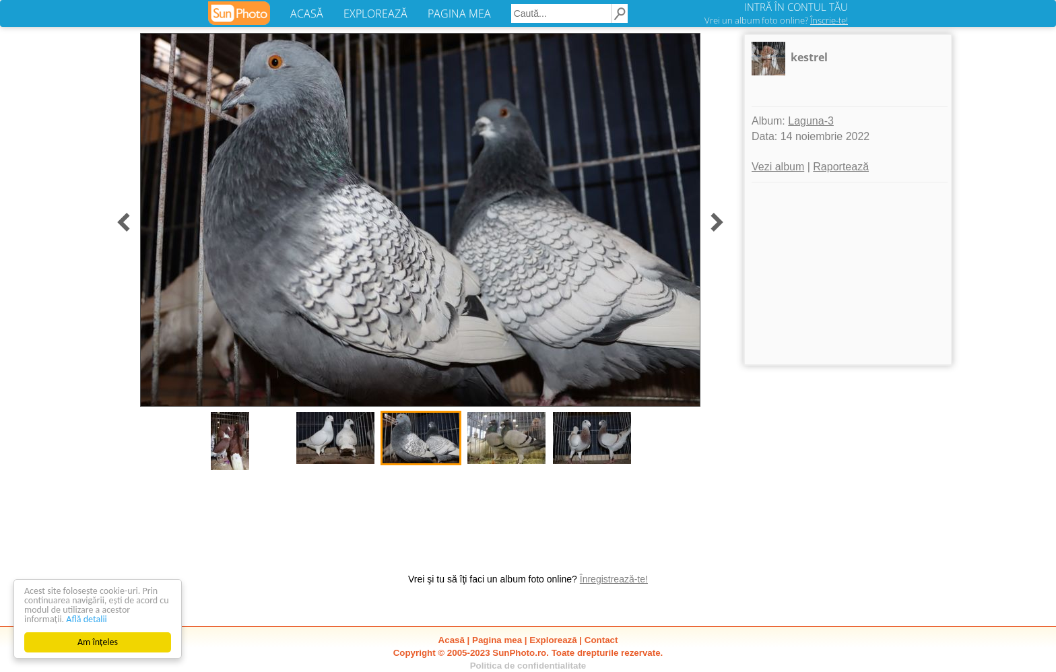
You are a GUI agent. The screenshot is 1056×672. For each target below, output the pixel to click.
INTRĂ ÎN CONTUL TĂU (796, 6)
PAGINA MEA (459, 13)
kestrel (809, 57)
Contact (601, 640)
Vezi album (778, 166)
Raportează (841, 166)
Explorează (552, 640)
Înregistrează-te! (614, 579)
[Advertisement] (848, 273)
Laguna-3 (811, 121)
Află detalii (86, 619)
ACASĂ (306, 13)
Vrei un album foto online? (776, 20)
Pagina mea (497, 640)
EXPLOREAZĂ (375, 13)
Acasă (451, 640)
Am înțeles (97, 642)
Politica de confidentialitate (528, 666)
